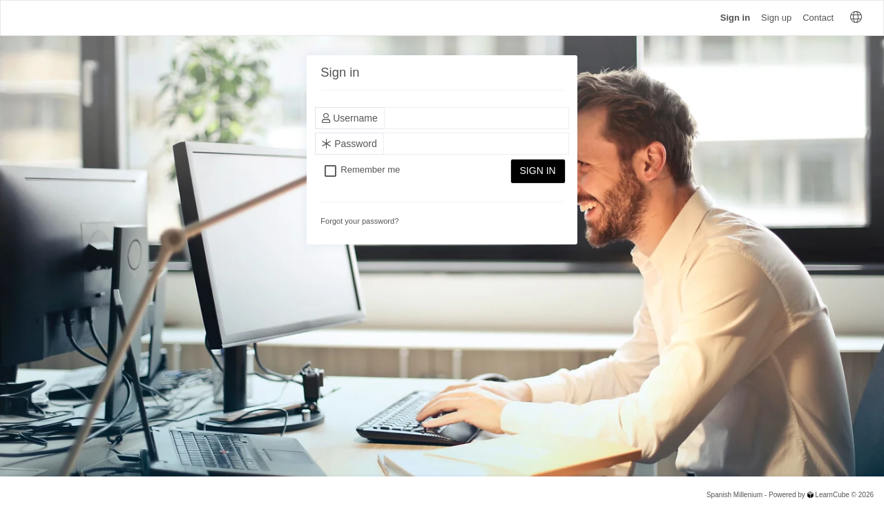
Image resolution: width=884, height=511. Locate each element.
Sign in (735, 17)
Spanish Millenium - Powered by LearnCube (778, 495)
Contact (818, 17)
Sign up (776, 17)
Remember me (370, 170)
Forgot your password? (359, 221)
